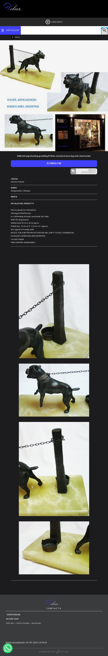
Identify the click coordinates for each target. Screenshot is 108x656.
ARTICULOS (12, 30)
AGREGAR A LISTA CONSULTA (88, 171)
